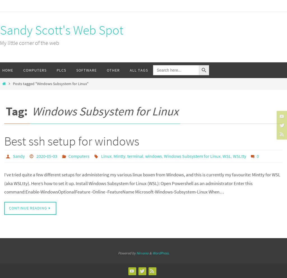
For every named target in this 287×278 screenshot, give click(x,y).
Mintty (119, 156)
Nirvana (142, 253)
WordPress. (160, 253)
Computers (78, 156)
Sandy (19, 156)
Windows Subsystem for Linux (192, 156)
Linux (106, 156)
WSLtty (239, 156)
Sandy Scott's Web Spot (61, 30)
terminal (135, 156)
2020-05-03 (46, 156)
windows (153, 156)
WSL (227, 156)
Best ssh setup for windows (71, 141)
